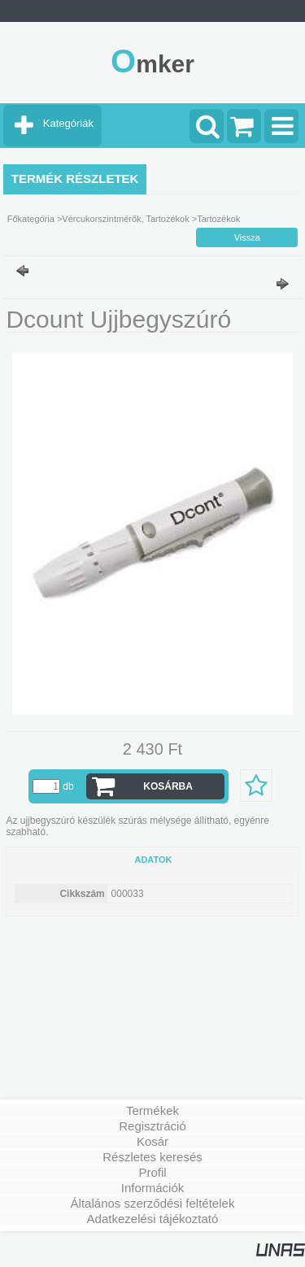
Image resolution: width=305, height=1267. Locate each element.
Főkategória (30, 219)
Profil (152, 1172)
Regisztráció (152, 1126)
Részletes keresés (152, 1157)
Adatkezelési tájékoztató (153, 1219)
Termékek (152, 1110)
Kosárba (168, 786)
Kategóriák (68, 123)
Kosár (152, 1141)
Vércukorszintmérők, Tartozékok (125, 219)
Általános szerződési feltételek (153, 1203)
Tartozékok (218, 219)
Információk (153, 1188)
